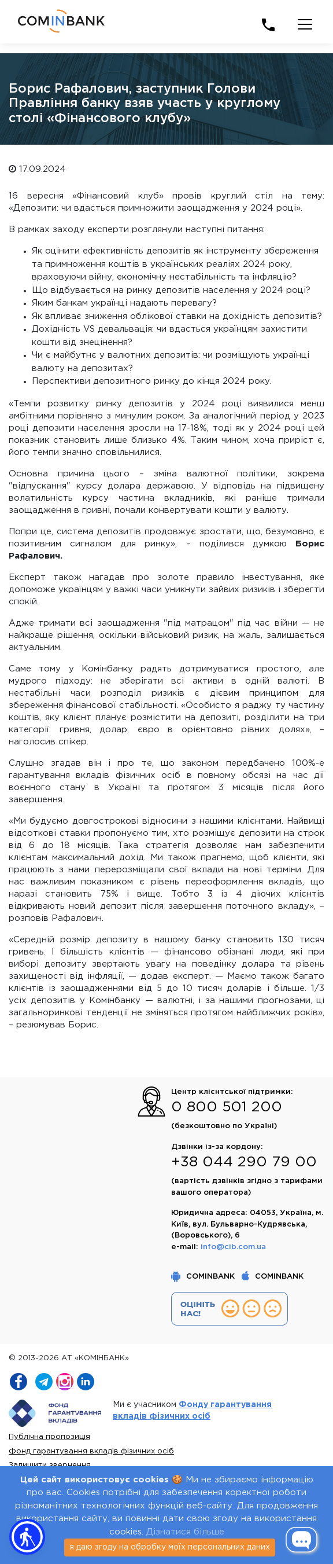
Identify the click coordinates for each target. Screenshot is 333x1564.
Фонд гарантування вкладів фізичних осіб (91, 1451)
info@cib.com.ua (233, 1247)
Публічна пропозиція (49, 1437)
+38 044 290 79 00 (244, 1162)
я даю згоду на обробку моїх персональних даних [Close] (169, 1547)
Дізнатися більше (185, 1532)
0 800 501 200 (226, 1107)
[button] (27, 1536)
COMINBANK (204, 1276)
